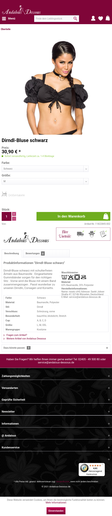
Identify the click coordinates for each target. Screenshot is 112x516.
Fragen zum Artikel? (15, 335)
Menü (8, 18)
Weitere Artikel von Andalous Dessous (25, 338)
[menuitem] (8, 18)
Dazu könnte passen (17, 347)
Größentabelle (9, 195)
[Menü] (103, 465)
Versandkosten (62, 481)
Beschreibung (11, 253)
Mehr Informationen (56, 502)
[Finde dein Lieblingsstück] (56, 18)
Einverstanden (56, 510)
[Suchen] (75, 20)
